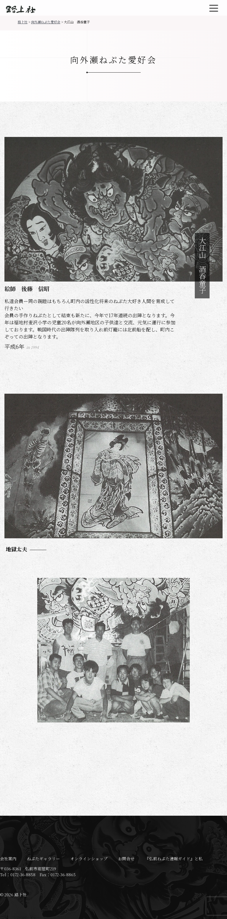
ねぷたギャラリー (43, 858)
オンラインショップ (89, 858)
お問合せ (126, 858)
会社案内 (8, 858)
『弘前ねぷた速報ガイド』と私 (174, 858)
